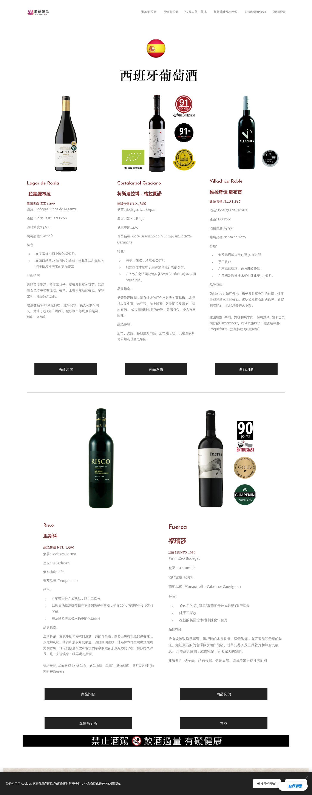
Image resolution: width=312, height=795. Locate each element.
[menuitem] (139, 12)
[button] (293, 786)
